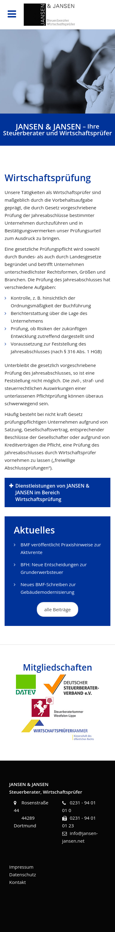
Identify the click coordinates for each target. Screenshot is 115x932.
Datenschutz (22, 874)
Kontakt (17, 882)
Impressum (21, 867)
